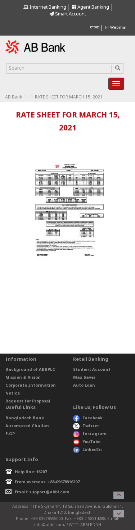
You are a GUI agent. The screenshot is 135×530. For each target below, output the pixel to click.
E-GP (10, 434)
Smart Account (67, 14)
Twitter (86, 426)
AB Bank (13, 97)
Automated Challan (27, 426)
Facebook (88, 418)
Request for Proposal (27, 401)
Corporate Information (30, 385)
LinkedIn (87, 449)
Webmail (116, 27)
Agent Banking (90, 7)
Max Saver (84, 377)
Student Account (92, 369)
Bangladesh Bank (24, 418)
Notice (12, 393)
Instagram (90, 434)
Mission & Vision (23, 377)
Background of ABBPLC (30, 369)
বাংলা (94, 27)
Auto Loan (84, 385)
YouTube (86, 441)
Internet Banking (44, 7)
